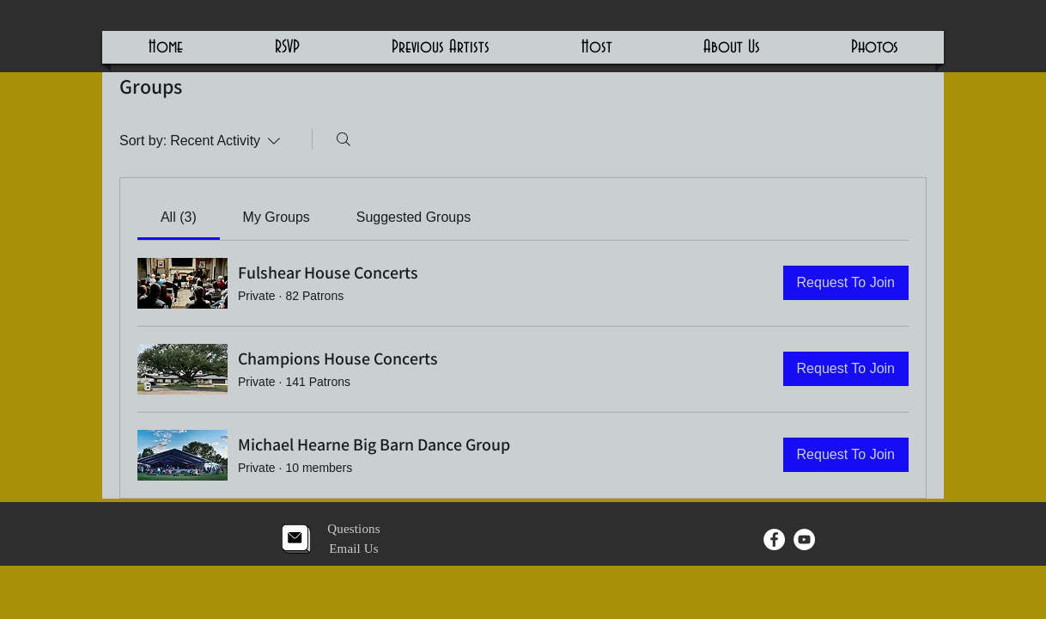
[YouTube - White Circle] (804, 539)
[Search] (343, 139)
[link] (179, 217)
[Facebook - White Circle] (774, 539)
